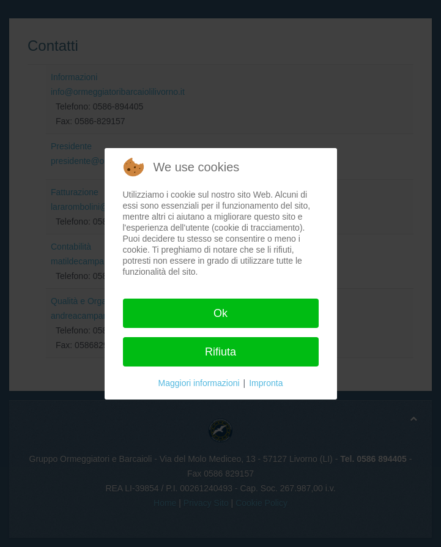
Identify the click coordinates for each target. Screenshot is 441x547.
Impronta (266, 383)
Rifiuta (220, 352)
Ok (220, 313)
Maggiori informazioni (199, 383)
